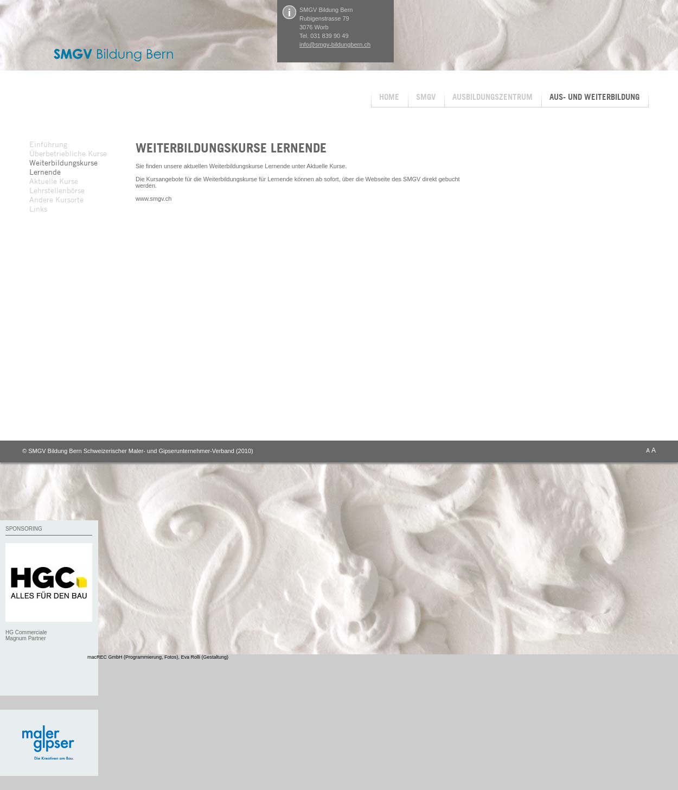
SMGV (426, 97)
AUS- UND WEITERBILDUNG (594, 97)
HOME (389, 97)
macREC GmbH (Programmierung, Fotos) (132, 657)
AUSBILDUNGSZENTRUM (492, 97)
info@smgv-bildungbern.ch (334, 44)
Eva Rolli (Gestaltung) (205, 657)
